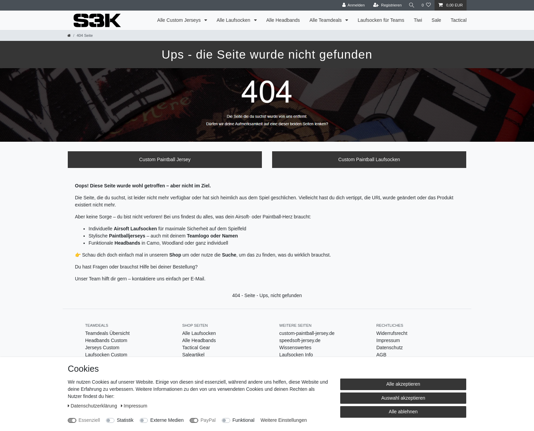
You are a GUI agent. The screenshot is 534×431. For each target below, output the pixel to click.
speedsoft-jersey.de (299, 340)
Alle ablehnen (403, 411)
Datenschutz (389, 347)
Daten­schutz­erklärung (93, 406)
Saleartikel (193, 354)
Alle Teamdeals (326, 20)
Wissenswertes (295, 347)
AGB (381, 354)
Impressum (388, 340)
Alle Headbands (283, 20)
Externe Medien (167, 420)
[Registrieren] (386, 5)
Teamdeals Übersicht (107, 333)
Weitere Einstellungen (284, 420)
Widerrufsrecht (391, 333)
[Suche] (411, 5)
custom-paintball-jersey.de (306, 333)
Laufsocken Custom (106, 354)
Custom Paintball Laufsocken (369, 159)
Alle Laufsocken (234, 20)
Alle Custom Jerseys (179, 20)
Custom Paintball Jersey (165, 159)
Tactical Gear (196, 347)
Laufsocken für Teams (381, 20)
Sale (436, 20)
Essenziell (89, 420)
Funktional (244, 420)
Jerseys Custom (102, 347)
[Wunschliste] (426, 5)
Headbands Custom (106, 340)
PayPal (208, 420)
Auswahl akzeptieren (403, 398)
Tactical (459, 20)
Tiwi (418, 20)
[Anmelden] (352, 5)
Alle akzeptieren (403, 384)
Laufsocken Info (296, 354)
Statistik (125, 420)
